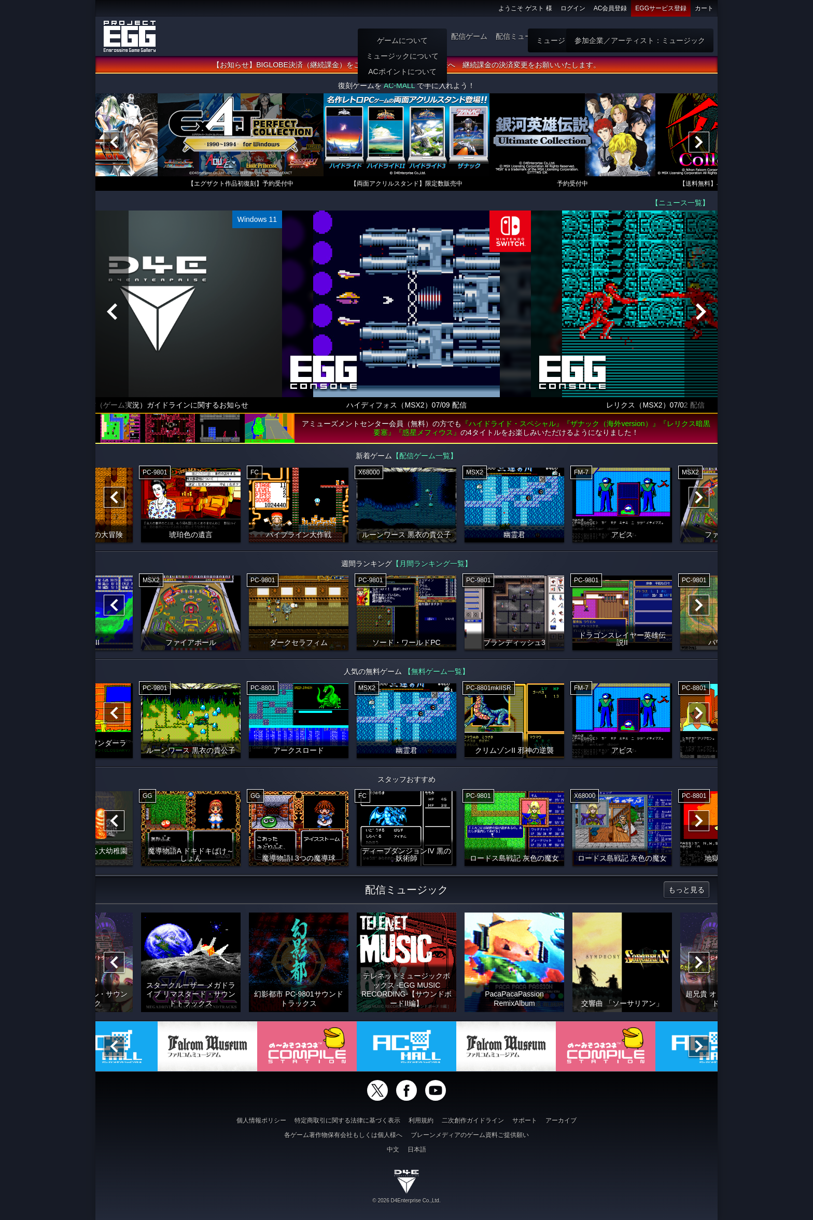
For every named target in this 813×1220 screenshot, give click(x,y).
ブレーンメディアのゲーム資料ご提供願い (470, 1135)
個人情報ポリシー (261, 1120)
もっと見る (686, 890)
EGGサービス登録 (660, 8)
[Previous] (114, 142)
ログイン (572, 8)
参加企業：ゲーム (680, 36)
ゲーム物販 (580, 36)
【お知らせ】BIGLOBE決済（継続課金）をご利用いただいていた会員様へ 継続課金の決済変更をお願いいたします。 (406, 65)
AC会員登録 (610, 8)
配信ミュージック (525, 36)
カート (704, 8)
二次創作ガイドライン (473, 1120)
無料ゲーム (625, 36)
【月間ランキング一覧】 (432, 563)
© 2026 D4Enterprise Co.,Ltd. (406, 1200)
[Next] (699, 142)
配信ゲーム (469, 36)
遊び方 (432, 36)
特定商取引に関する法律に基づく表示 (347, 1120)
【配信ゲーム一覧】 (424, 456)
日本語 (417, 1149)
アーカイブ (561, 1120)
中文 (393, 1149)
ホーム (402, 36)
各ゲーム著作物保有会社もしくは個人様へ (343, 1135)
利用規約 (421, 1120)
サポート (524, 1120)
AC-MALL (399, 85)
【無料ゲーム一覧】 (436, 671)
